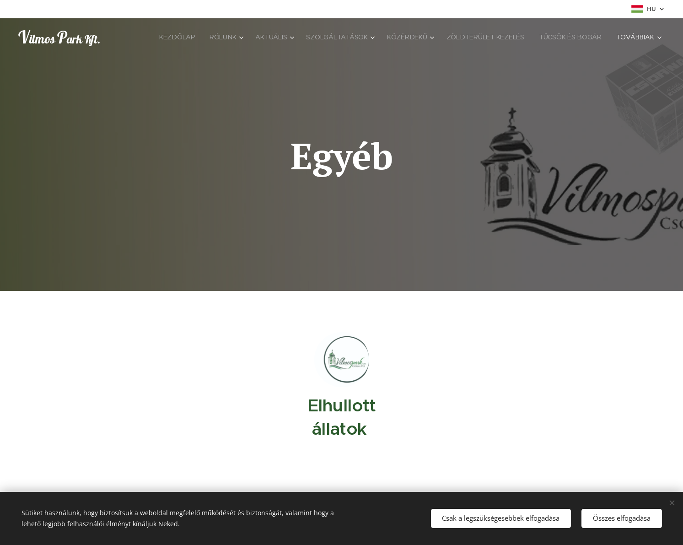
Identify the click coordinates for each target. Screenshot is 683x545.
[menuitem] (178, 37)
